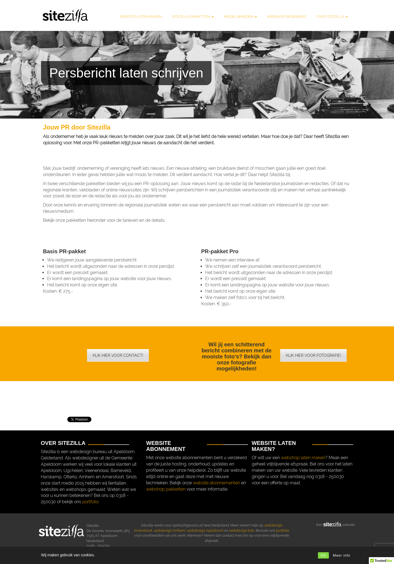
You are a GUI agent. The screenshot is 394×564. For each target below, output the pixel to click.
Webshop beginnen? (286, 17)
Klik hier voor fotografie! (313, 355)
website (348, 525)
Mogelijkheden (240, 17)
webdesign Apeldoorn (205, 530)
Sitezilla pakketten (193, 17)
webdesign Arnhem (170, 530)
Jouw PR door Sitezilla (77, 127)
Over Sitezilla (332, 17)
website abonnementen (216, 482)
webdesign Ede (241, 530)
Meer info (341, 555)
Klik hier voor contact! (118, 355)
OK (323, 555)
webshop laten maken (303, 457)
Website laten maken (141, 17)
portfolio (90, 501)
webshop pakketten (166, 489)
